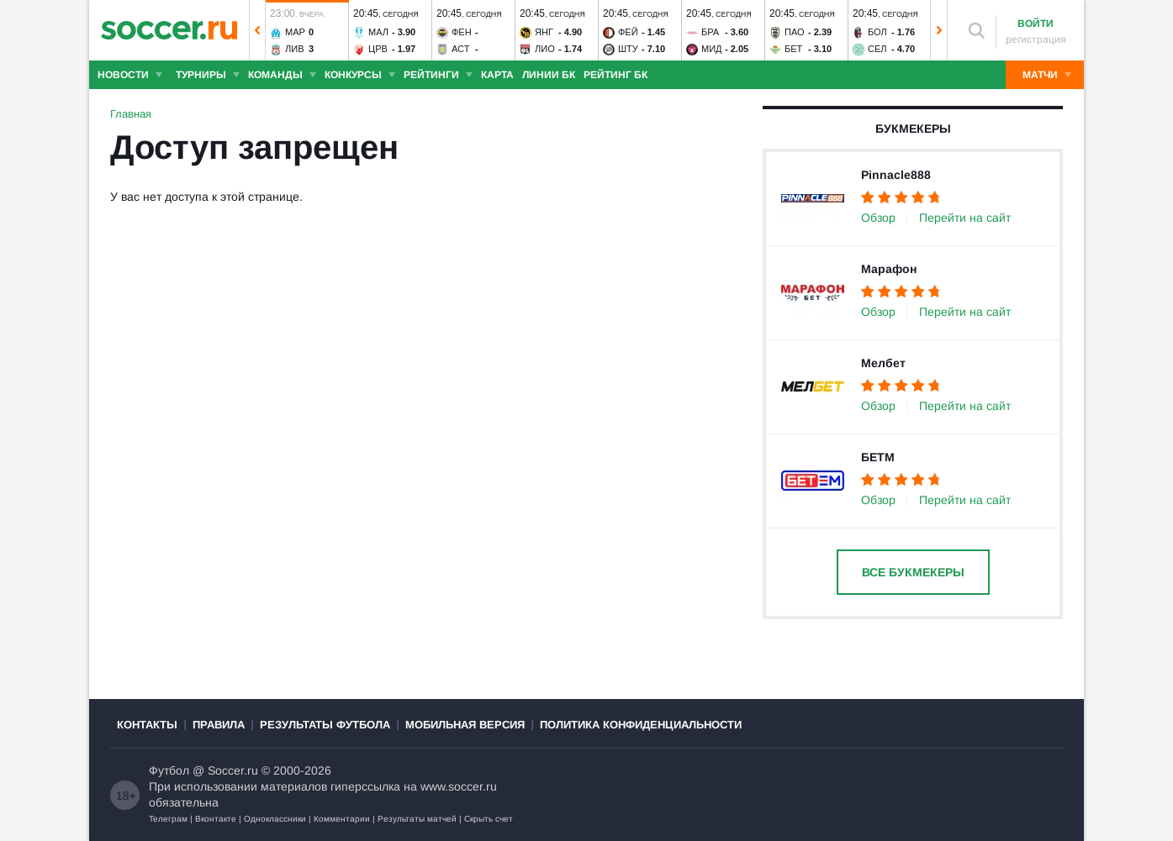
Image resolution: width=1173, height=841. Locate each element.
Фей (628, 32)
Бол (877, 32)
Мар (295, 32)
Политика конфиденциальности (641, 724)
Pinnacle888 (896, 174)
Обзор (878, 217)
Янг (544, 32)
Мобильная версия (465, 724)
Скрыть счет (488, 818)
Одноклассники (275, 818)
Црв (378, 49)
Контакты (147, 724)
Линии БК (548, 75)
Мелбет (883, 363)
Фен (462, 32)
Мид (711, 49)
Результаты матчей (417, 818)
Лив (294, 49)
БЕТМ (878, 457)
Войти (1035, 23)
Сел (877, 49)
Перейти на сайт (965, 217)
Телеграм (168, 818)
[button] (257, 30)
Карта (497, 75)
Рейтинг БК (615, 75)
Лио (545, 49)
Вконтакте (215, 818)
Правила (219, 724)
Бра (710, 32)
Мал (378, 32)
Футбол (169, 770)
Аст (460, 49)
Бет (793, 49)
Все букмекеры (913, 572)
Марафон (889, 269)
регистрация (1036, 39)
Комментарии (342, 818)
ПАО (795, 32)
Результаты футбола (325, 724)
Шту (628, 49)
